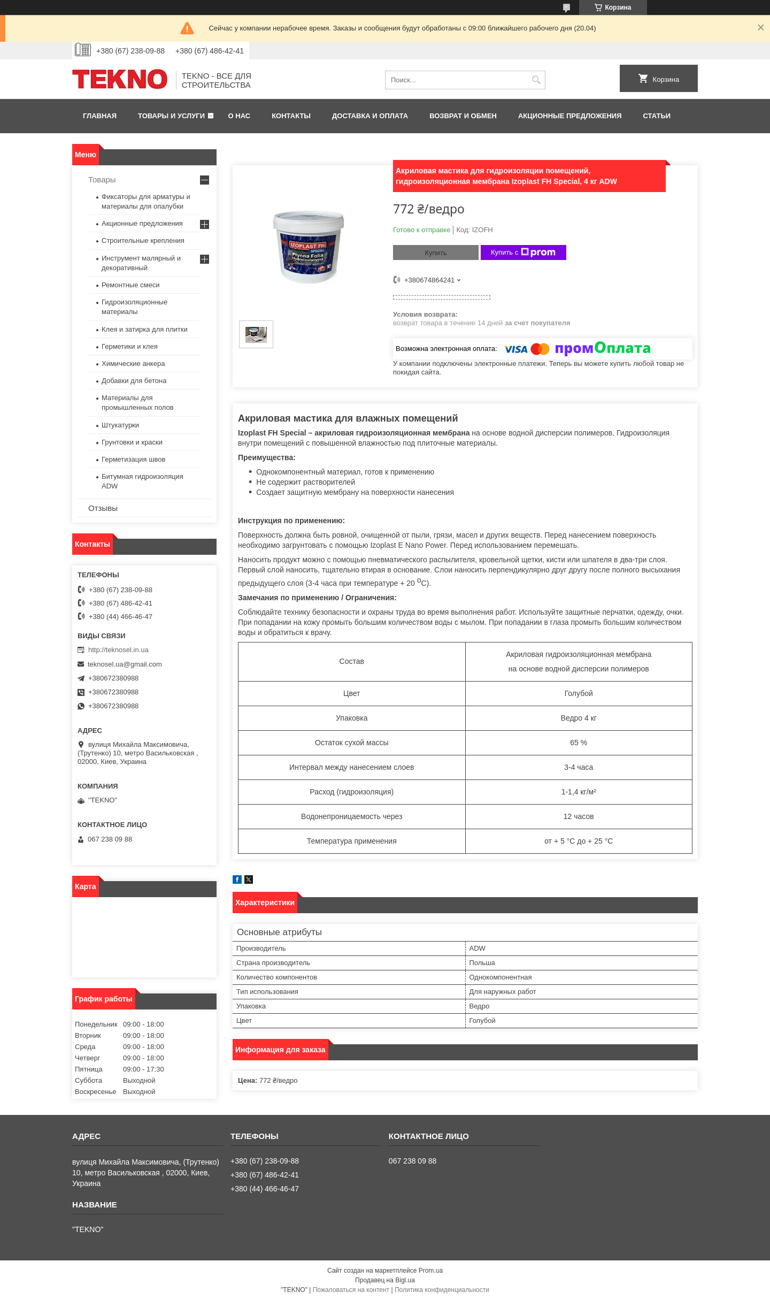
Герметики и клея (130, 346)
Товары (102, 179)
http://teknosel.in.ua (118, 650)
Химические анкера (133, 364)
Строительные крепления (143, 240)
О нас (239, 116)
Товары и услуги (171, 116)
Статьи (657, 116)
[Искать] (536, 80)
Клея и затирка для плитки (145, 329)
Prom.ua (431, 1270)
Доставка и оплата (370, 116)
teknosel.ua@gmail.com (125, 664)
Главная (100, 116)
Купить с (523, 252)
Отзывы (103, 508)
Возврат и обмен (463, 116)
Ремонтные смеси (130, 285)
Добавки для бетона (134, 381)
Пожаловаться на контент (351, 1290)
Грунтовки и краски (132, 442)
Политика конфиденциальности (442, 1290)
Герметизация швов (133, 459)
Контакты (291, 116)
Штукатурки (120, 425)
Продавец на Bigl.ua (385, 1280)
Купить (435, 253)
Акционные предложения (570, 116)
